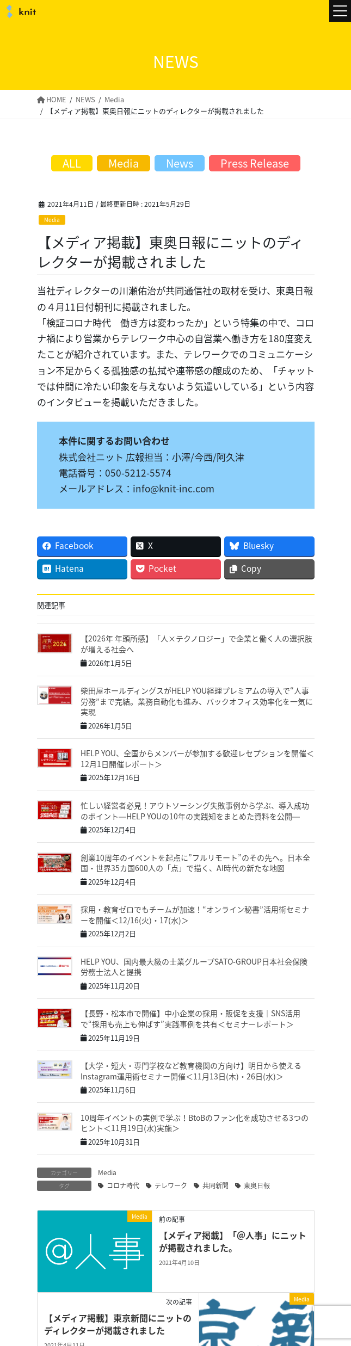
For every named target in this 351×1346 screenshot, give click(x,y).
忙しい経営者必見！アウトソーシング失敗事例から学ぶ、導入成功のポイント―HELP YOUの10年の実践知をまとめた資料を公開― (195, 810)
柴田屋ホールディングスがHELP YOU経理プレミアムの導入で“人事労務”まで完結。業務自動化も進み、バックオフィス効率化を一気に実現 (197, 700)
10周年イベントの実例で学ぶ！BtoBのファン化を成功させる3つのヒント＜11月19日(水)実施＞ (195, 1122)
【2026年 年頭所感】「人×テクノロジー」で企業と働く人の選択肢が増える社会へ (196, 644)
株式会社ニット (19, 11)
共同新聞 (215, 1185)
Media (52, 219)
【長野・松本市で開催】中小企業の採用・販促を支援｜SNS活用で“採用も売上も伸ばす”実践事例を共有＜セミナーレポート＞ (190, 1018)
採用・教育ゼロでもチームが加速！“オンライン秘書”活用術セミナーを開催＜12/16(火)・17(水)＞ (195, 914)
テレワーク (171, 1185)
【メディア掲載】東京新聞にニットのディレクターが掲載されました (118, 1323)
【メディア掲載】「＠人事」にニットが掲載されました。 (232, 1241)
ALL (72, 163)
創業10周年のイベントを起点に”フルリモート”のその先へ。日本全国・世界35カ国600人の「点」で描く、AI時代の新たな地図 (195, 862)
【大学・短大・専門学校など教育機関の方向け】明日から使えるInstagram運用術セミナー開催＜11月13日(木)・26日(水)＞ (191, 1070)
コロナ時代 (123, 1185)
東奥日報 (257, 1185)
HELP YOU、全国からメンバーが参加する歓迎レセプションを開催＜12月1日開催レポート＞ (197, 758)
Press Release (254, 163)
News (179, 163)
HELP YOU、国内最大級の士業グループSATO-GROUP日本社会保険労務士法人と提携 (194, 966)
